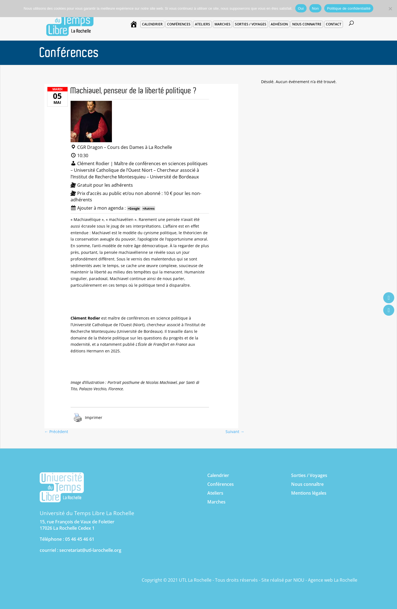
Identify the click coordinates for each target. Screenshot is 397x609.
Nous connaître (307, 484)
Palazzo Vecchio (92, 388)
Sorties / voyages (250, 24)
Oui (301, 8)
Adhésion (279, 24)
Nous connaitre (306, 24)
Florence (115, 388)
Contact (333, 24)
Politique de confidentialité (349, 8)
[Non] (390, 8)
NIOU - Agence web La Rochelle (325, 580)
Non (315, 8)
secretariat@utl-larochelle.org (90, 550)
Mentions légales (308, 493)
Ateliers (202, 24)
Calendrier (152, 24)
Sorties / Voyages (309, 475)
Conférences (179, 24)
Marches (222, 24)
